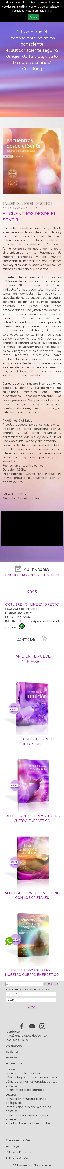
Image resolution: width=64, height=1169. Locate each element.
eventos (11, 1057)
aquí (49, 10)
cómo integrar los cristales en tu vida (32, 1077)
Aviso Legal (12, 1146)
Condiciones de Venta (19, 1140)
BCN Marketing (39, 1165)
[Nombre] (31, 994)
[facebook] (21, 1026)
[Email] (31, 1000)
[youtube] (32, 1026)
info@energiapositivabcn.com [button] (28, 1035)
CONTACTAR (26, 639)
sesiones (12, 1051)
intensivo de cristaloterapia (25, 1089)
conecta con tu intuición (23, 1073)
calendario (14, 1046)
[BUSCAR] (24, 984)
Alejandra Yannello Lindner (22, 498)
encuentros (14, 1063)
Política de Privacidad (19, 1152)
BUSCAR (51, 984)
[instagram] (42, 1026)
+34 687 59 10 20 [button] (18, 1039)
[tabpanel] (32, 63)
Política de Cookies (17, 1158)
